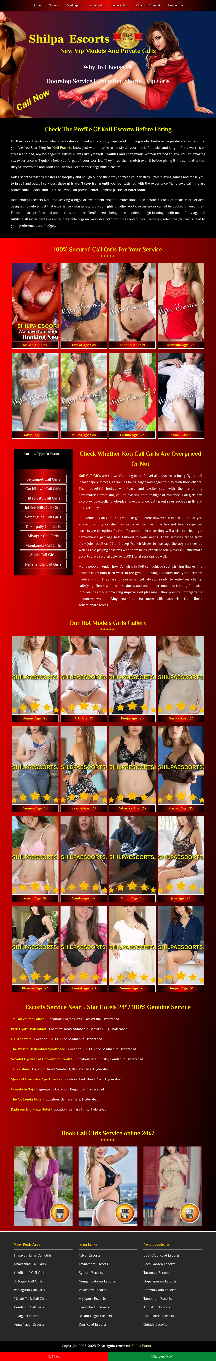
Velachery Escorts (92, 1290)
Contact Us (175, 5)
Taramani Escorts (156, 1273)
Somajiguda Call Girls (43, 517)
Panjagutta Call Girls (29, 1290)
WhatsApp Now (162, 1356)
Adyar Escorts (89, 1255)
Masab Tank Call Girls (30, 1299)
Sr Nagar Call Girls (28, 1281)
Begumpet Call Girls (43, 479)
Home (37, 5)
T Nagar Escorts (26, 1316)
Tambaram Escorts (157, 1299)
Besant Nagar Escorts (95, 1316)
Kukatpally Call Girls (43, 526)
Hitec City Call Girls (43, 498)
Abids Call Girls (43, 555)
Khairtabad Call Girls (30, 1264)
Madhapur (74, 5)
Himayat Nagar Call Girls (33, 1255)
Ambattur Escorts (157, 1307)
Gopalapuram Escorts (160, 1281)
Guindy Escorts (155, 1324)
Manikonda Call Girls (43, 545)
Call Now (54, 1356)
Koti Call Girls (90, 476)
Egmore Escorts (91, 1273)
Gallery (54, 5)
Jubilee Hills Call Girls (43, 507)
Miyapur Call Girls (43, 536)
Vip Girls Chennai (148, 5)
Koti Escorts (62, 148)
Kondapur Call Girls (29, 1307)
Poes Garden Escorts (159, 1264)
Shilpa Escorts (142, 1346)
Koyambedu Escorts (94, 1307)
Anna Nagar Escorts (29, 1324)
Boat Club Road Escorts (161, 1255)
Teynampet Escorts (93, 1264)
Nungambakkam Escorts (97, 1281)
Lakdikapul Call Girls (29, 1273)
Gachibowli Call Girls (43, 488)
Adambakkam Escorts (160, 1290)
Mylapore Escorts (92, 1299)
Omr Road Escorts (92, 1324)
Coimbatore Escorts (158, 1316)
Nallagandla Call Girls (43, 564)
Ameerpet (95, 5)
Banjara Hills (119, 5)
